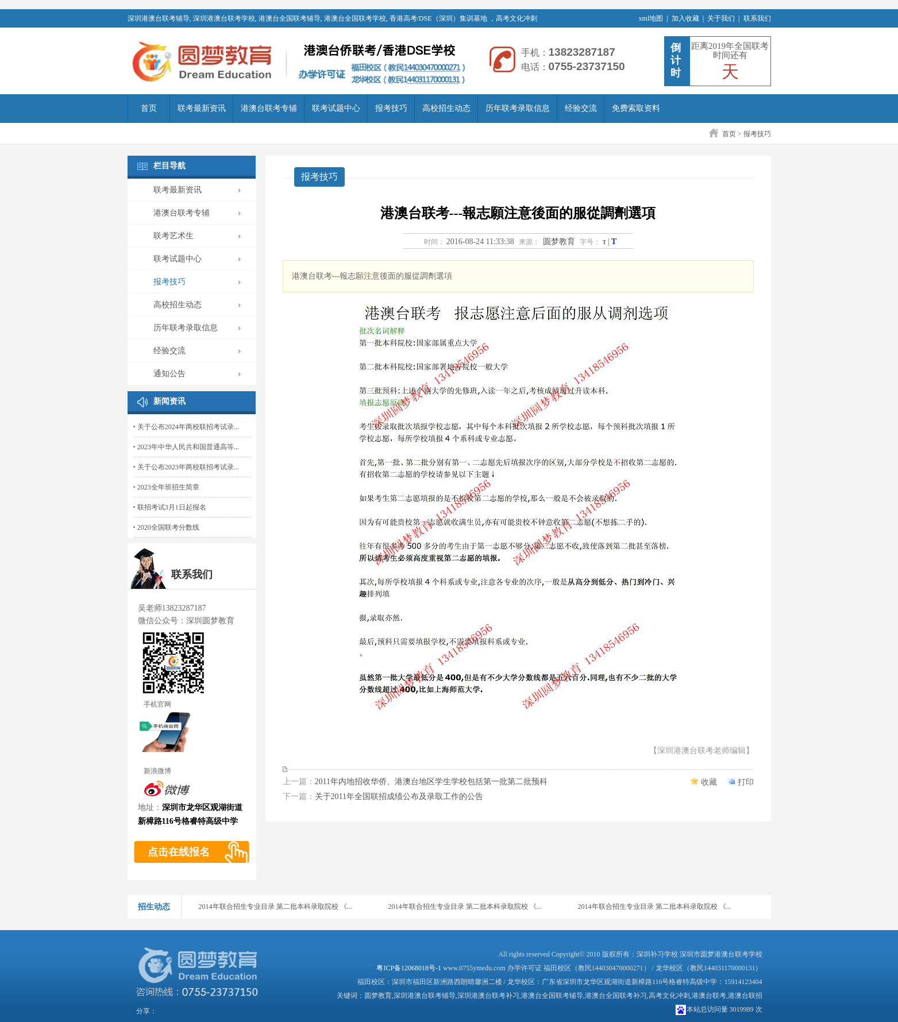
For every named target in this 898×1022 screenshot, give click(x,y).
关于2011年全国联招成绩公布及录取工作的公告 (399, 796)
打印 (746, 782)
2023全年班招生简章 (168, 487)
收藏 (709, 782)
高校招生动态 (446, 108)
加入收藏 (685, 18)
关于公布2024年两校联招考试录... (188, 427)
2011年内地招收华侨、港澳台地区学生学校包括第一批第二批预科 (431, 781)
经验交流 (581, 108)
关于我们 (721, 18)
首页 (149, 108)
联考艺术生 (173, 236)
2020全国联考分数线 (168, 527)
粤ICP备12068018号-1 (408, 968)
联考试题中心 (336, 108)
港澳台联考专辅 (269, 108)
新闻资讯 (169, 401)
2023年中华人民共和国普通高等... (188, 447)
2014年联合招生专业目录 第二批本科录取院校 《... (275, 907)
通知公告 (169, 373)
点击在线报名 (179, 852)
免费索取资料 (636, 108)
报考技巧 (391, 108)
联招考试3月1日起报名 (171, 507)
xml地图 (651, 18)
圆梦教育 (559, 241)
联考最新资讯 (202, 108)
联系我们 (757, 18)
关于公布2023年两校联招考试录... (188, 467)
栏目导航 (169, 165)
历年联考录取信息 (517, 108)
